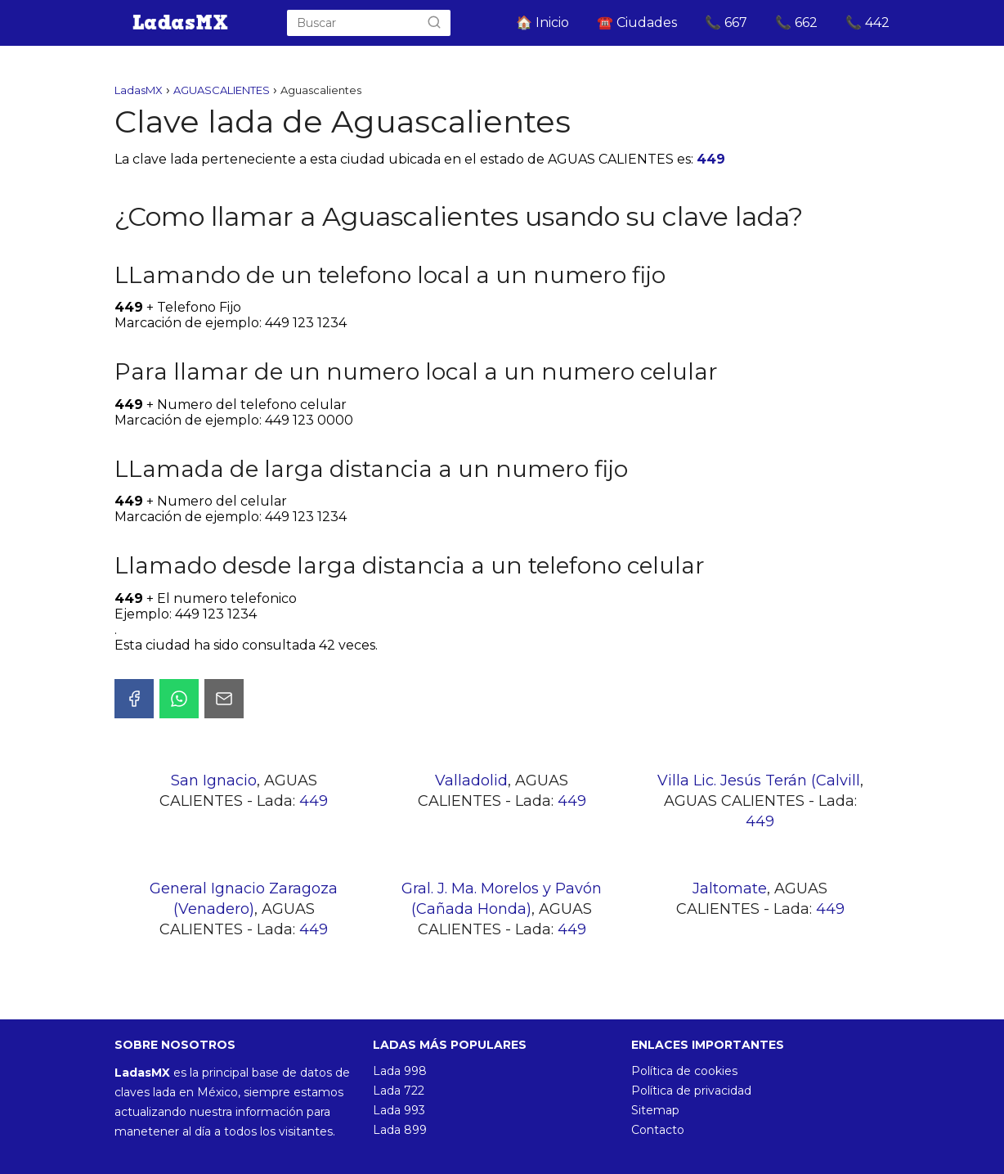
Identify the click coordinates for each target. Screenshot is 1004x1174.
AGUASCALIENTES (221, 90)
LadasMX (138, 90)
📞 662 (796, 22)
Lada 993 (399, 1110)
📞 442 (867, 22)
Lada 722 (398, 1090)
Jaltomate (729, 888)
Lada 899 (400, 1129)
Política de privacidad (691, 1090)
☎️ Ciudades (637, 22)
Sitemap (655, 1110)
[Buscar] (434, 23)
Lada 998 (400, 1071)
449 (711, 159)
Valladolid (471, 780)
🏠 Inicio (542, 22)
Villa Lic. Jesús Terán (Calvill (758, 780)
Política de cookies (684, 1071)
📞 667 (726, 22)
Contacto (657, 1129)
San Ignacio (214, 780)
